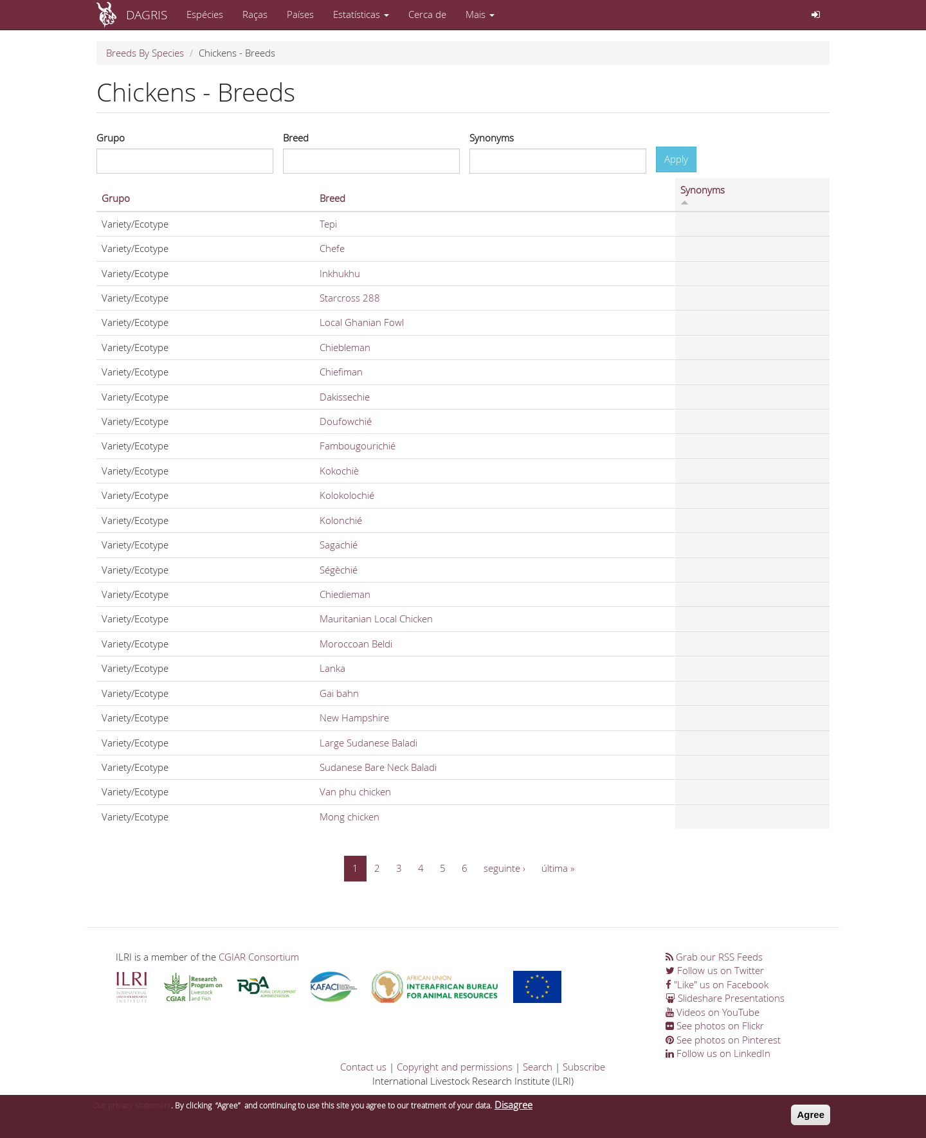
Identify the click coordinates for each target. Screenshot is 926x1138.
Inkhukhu (340, 273)
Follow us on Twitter (715, 970)
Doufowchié (346, 421)
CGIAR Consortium (259, 956)
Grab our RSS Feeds (714, 956)
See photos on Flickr (715, 1025)
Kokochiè (339, 470)
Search (537, 1066)
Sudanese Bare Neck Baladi (378, 767)
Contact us (363, 1066)
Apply (676, 158)
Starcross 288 (350, 297)
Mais (480, 14)
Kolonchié (341, 520)
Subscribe (584, 1066)
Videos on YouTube (712, 1012)
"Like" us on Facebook (717, 984)
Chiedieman (345, 594)
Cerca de (427, 14)
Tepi (328, 223)
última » (557, 868)
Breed (296, 137)
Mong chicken (349, 816)
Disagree (513, 1105)
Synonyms (491, 137)
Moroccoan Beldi (356, 643)
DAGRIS (146, 14)
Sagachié (339, 544)
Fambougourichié (357, 445)
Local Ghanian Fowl (362, 322)
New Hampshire (354, 717)
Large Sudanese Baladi (368, 742)
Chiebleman (345, 347)
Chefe (332, 248)
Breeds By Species (145, 52)
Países (300, 14)
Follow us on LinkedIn (718, 1053)
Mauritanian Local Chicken (376, 618)
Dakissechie (345, 396)
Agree (810, 1115)
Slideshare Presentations (725, 997)
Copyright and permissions (455, 1066)
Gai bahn (339, 693)
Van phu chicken (355, 791)
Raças (255, 14)
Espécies (204, 14)
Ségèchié (339, 569)
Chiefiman (341, 371)
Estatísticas (361, 14)
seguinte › (504, 868)
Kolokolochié (347, 495)
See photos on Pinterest (723, 1039)
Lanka (332, 668)
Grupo (110, 137)
